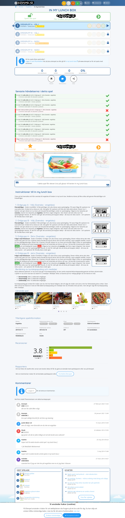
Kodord (27, 479)
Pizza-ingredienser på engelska (103, 305)
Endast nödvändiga (53, 515)
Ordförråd (68, 324)
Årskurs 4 (43, 324)
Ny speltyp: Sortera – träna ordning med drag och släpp (87, 478)
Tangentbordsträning (31, 497)
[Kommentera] (62, 78)
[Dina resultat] (78, 3)
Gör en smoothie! (79, 305)
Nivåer (56, 73)
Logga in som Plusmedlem (34, 61)
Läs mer (77, 511)
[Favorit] (51, 78)
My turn (56, 305)
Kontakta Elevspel (65, 374)
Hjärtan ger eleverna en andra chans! (80, 491)
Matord (37, 305)
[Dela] (73, 78)
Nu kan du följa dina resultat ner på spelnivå (83, 483)
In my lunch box (72, 61)
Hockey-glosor (20, 305)
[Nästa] (108, 301)
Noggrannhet (83, 73)
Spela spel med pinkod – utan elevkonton (82, 474)
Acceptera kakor (72, 515)
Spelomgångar (42, 73)
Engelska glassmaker (32, 491)
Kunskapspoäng (69, 73)
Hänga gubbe (29, 473)
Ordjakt (27, 485)
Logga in (31, 391)
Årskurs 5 (53, 324)
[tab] (58, 311)
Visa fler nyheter (86, 497)
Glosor (77, 324)
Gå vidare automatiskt (75, 487)
